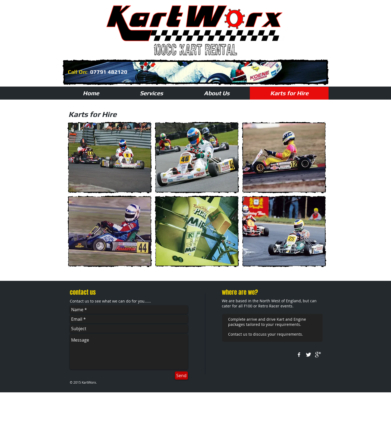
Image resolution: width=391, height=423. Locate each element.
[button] (110, 157)
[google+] (318, 355)
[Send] (181, 375)
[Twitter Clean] (308, 355)
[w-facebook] (299, 355)
